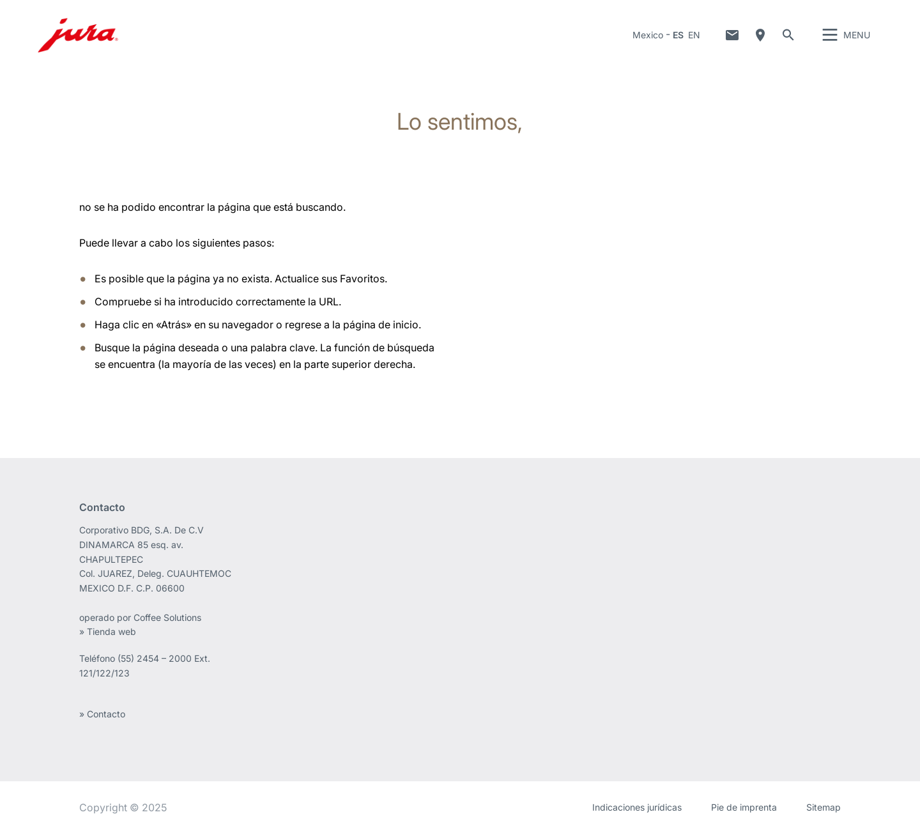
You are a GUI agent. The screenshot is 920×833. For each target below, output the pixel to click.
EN (694, 34)
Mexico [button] (647, 34)
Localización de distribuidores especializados (760, 35)
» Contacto (102, 713)
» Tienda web (107, 631)
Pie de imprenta (744, 807)
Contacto (732, 35)
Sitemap (823, 807)
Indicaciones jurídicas (637, 807)
